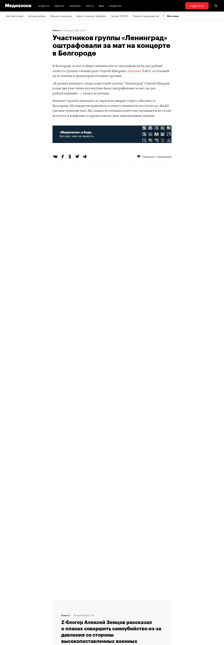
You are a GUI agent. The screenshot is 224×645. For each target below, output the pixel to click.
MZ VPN (101, 614)
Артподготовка (15, 16)
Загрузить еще (112, 495)
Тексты (89, 5)
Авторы (58, 614)
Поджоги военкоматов (146, 16)
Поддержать (197, 5)
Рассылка (102, 608)
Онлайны (75, 5)
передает (134, 71)
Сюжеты (59, 5)
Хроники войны (37, 16)
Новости (43, 5)
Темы (57, 621)
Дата (101, 5)
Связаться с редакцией (154, 156)
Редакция (59, 601)
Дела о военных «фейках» (91, 16)
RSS (101, 601)
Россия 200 (103, 621)
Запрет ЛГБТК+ (120, 16)
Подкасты (115, 5)
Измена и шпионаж (61, 16)
